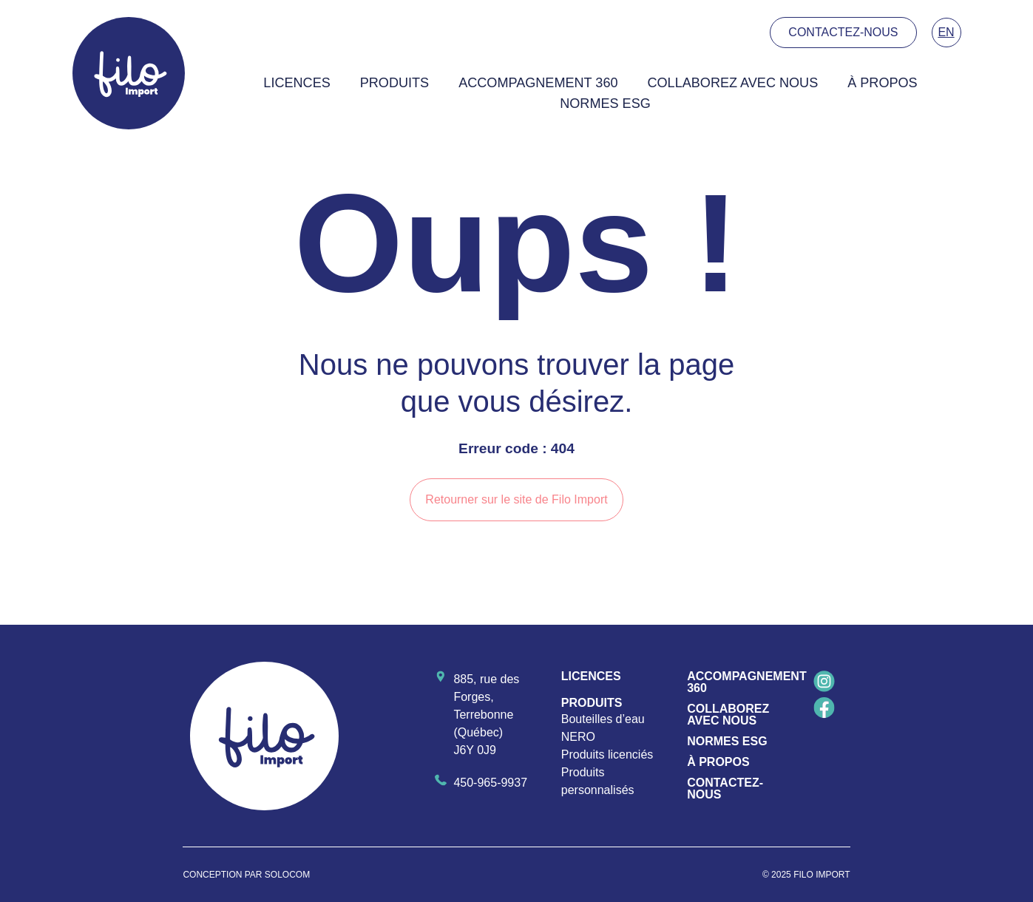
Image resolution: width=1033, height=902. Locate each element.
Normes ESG (605, 103)
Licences (296, 82)
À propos (882, 82)
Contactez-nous (725, 788)
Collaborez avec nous (733, 82)
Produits (394, 82)
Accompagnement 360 (537, 82)
